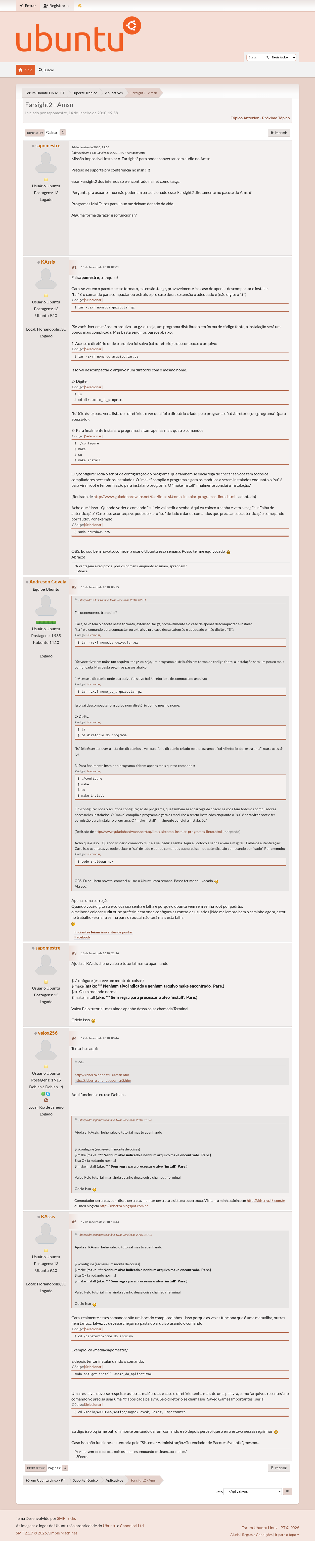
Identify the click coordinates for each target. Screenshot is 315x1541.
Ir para (217, 1491)
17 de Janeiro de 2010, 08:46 (100, 1038)
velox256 (48, 1033)
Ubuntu (109, 1525)
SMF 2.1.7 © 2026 (31, 1532)
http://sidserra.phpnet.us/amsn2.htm (103, 1080)
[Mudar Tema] (79, 5)
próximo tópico (276, 117)
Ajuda (235, 1534)
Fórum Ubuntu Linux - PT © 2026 (270, 1527)
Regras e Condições (257, 1534)
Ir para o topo (35, 1467)
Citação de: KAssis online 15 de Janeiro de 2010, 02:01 (112, 600)
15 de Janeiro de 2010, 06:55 (100, 587)
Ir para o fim (34, 132)
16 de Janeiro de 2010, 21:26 (100, 953)
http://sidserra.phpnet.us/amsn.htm (102, 1075)
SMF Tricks (66, 1518)
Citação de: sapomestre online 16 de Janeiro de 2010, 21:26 (115, 1120)
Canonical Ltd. (132, 1525)
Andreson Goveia (47, 581)
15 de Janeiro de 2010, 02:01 (100, 267)
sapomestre (47, 145)
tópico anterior (245, 117)
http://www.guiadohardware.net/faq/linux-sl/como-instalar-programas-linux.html (164, 496)
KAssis (48, 262)
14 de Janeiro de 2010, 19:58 (90, 147)
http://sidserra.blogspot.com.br (124, 1206)
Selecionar (93, 300)
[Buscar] (267, 57)
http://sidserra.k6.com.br (266, 1200)
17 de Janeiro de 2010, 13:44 (100, 1221)
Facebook (82, 937)
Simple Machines (62, 1532)
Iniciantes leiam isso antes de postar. (103, 932)
